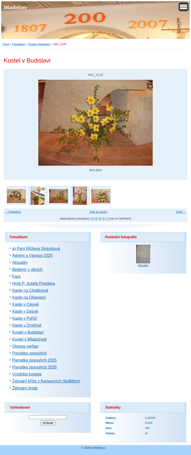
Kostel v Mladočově (29, 339)
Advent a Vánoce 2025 (32, 255)
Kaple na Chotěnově (30, 290)
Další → (181, 211)
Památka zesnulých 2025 (34, 360)
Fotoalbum (18, 44)
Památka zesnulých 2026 (34, 367)
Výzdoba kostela (26, 374)
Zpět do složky (98, 211)
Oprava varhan (25, 346)
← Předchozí (13, 211)
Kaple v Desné (25, 311)
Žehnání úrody (25, 388)
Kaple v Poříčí (24, 318)
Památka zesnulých (29, 353)
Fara (16, 276)
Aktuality (19, 262)
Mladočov (15, 7)
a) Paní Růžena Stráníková (36, 248)
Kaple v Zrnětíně (26, 325)
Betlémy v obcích (27, 269)
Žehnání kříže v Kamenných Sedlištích (46, 381)
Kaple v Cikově (25, 304)
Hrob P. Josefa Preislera (33, 283)
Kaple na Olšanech (29, 297)
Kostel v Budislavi (39, 44)
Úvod (5, 44)
